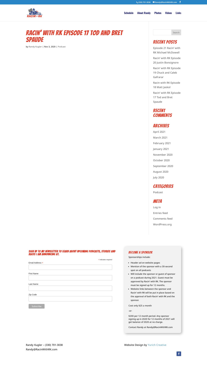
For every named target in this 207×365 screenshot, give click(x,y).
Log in (157, 207)
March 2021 (160, 137)
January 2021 (161, 149)
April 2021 (159, 131)
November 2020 (162, 154)
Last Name (33, 284)
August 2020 (160, 171)
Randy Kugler (35, 46)
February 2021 (162, 143)
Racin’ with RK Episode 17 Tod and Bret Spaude (74, 36)
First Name (33, 273)
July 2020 (158, 177)
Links (178, 13)
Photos (157, 13)
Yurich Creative (157, 345)
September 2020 (163, 166)
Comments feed (162, 218)
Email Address (36, 262)
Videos (168, 13)
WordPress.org (162, 224)
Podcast (62, 46)
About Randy (144, 13)
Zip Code (33, 294)
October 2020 (161, 160)
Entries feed (160, 213)
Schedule (128, 13)
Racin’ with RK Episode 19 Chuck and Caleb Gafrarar (167, 72)
